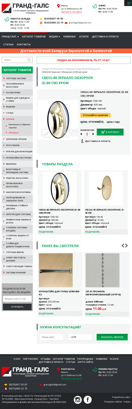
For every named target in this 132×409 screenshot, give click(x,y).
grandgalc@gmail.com (80, 22)
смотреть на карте (71, 11)
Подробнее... (47, 231)
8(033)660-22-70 (53, 22)
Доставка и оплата (105, 36)
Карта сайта (85, 361)
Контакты (24, 44)
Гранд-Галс (9, 36)
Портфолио (30, 358)
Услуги (84, 36)
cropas (126, 401)
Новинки (69, 36)
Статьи (8, 44)
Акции (53, 36)
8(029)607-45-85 (53, 18)
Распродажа (85, 358)
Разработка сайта (121, 397)
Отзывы (45, 358)
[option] (60, 284)
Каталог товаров (34, 36)
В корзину (110, 132)
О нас (17, 358)
